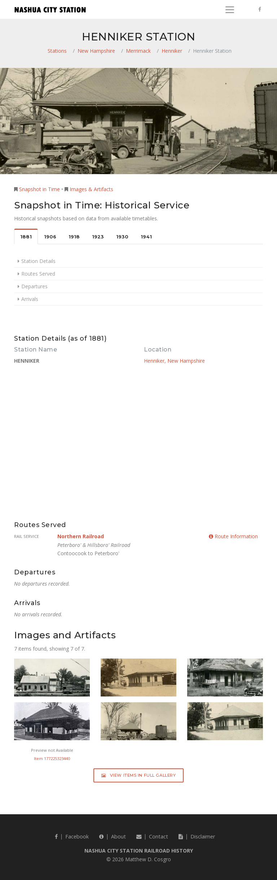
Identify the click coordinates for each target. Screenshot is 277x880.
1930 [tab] (122, 237)
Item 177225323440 (52, 758)
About (112, 836)
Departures (34, 286)
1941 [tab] (146, 237)
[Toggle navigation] (229, 10)
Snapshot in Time (39, 189)
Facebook (72, 836)
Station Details (38, 261)
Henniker (172, 50)
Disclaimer (197, 836)
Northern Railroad (80, 536)
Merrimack (138, 50)
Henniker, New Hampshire (174, 360)
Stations (57, 50)
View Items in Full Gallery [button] (138, 775)
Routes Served (38, 273)
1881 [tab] (26, 237)
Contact (152, 836)
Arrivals (29, 299)
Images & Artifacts (91, 189)
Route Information (233, 536)
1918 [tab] (74, 237)
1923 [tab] (98, 237)
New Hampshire (96, 50)
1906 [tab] (50, 237)
